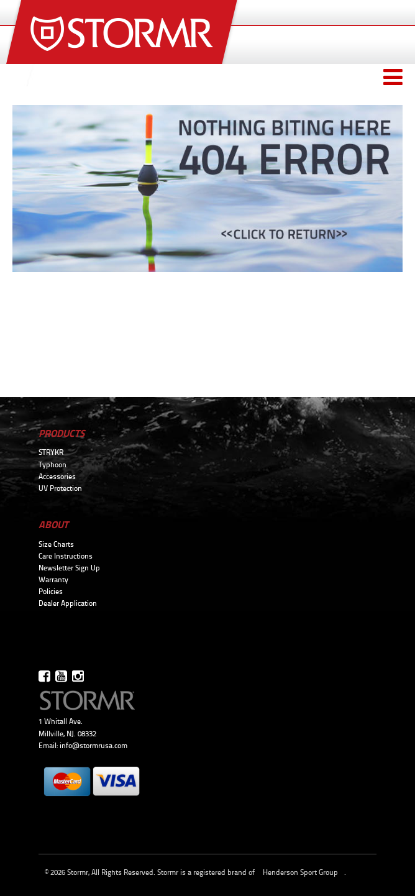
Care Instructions (66, 556)
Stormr (123, 32)
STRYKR (51, 452)
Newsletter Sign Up (69, 568)
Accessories (57, 476)
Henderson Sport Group (300, 872)
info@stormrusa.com (93, 745)
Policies (51, 591)
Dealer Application (68, 603)
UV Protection (60, 488)
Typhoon (52, 464)
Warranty (53, 579)
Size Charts (56, 544)
